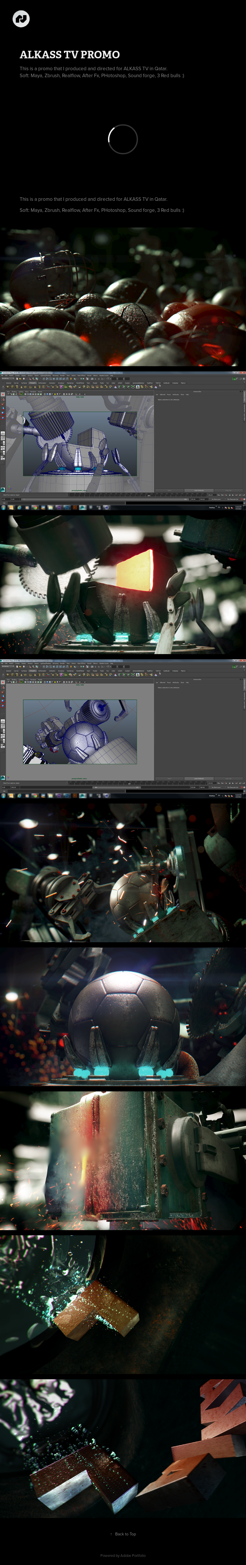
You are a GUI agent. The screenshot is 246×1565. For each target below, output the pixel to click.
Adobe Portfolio (133, 1555)
